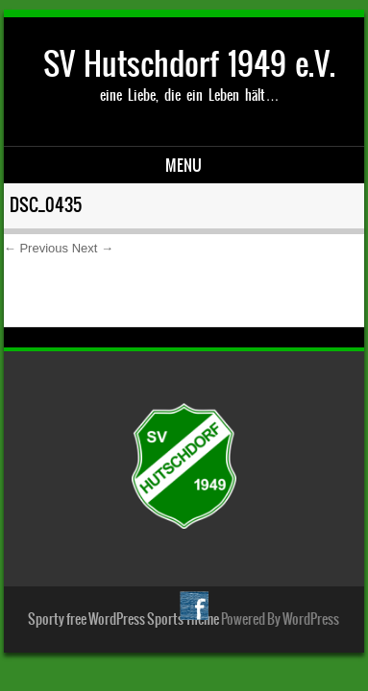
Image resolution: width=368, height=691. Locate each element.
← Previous (36, 248)
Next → (92, 248)
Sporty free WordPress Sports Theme (123, 619)
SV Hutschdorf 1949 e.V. (189, 63)
